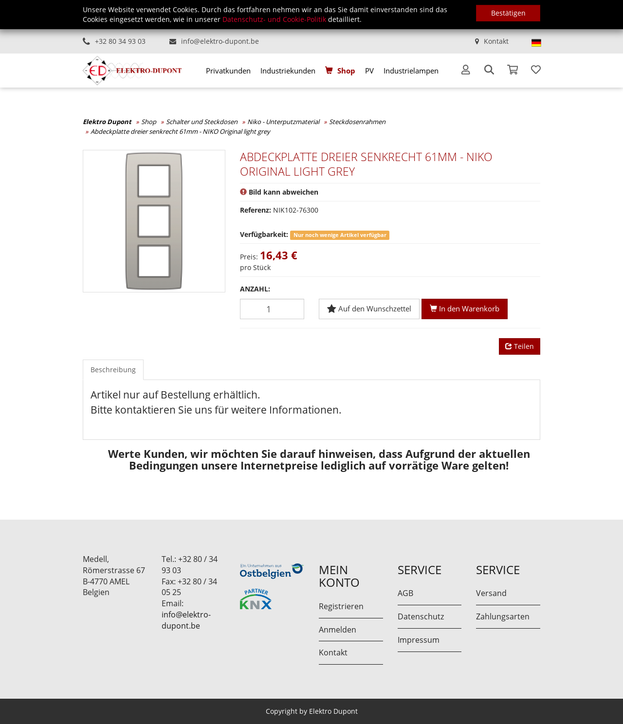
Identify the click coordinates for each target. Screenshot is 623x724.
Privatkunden (228, 70)
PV (369, 70)
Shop (346, 70)
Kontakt (496, 41)
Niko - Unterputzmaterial (283, 121)
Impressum (419, 639)
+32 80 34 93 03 (120, 41)
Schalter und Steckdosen (202, 121)
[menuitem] (228, 71)
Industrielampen (411, 70)
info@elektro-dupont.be (220, 41)
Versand (491, 593)
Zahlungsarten (503, 616)
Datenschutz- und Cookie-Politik (274, 19)
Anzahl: (255, 288)
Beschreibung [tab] (113, 369)
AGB (405, 593)
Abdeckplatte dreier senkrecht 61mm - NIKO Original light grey (180, 131)
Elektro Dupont (107, 121)
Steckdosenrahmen (357, 121)
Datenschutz (421, 616)
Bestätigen (508, 13)
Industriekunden (287, 70)
